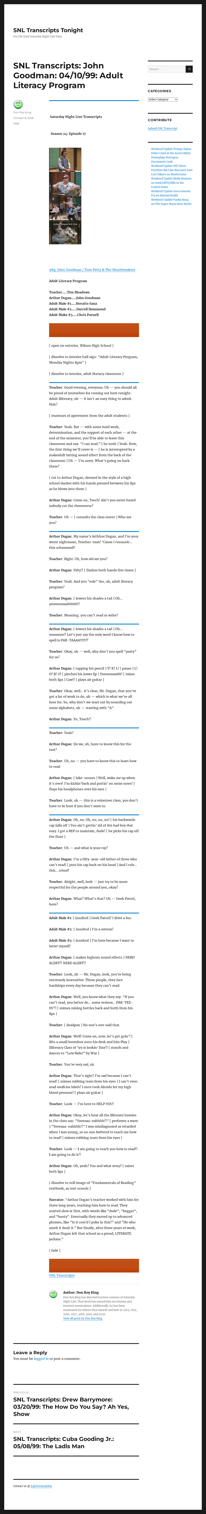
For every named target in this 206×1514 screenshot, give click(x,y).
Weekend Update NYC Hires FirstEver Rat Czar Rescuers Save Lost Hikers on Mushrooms (172, 170)
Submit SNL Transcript (162, 128)
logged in (41, 1359)
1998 (16, 123)
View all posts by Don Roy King (82, 1318)
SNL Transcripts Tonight (48, 30)
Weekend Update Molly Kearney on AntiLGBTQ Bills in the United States (171, 183)
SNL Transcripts (62, 1275)
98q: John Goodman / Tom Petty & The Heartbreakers (92, 270)
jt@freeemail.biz (41, 1486)
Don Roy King (22, 112)
